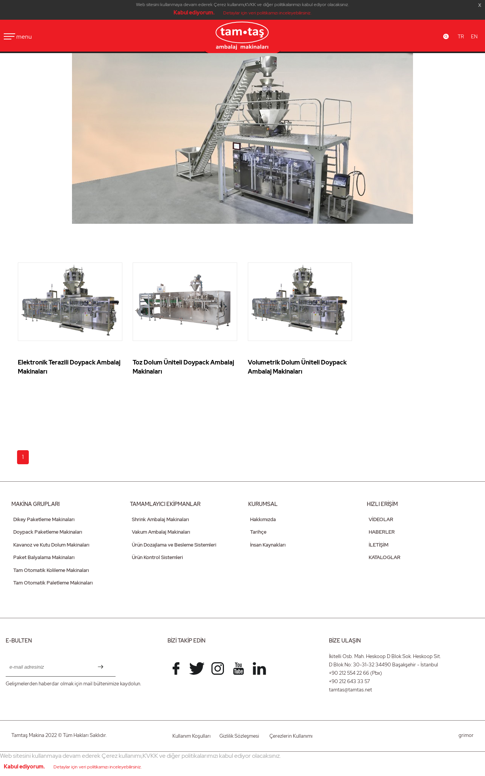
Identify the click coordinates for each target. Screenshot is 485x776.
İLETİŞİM (378, 545)
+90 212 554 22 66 (349, 673)
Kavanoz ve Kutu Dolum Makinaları (51, 545)
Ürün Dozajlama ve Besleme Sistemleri (174, 545)
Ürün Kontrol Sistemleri (157, 557)
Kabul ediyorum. (194, 12)
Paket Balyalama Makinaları (44, 557)
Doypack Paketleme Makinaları (47, 532)
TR (461, 36)
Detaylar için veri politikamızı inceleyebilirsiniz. (267, 13)
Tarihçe (258, 532)
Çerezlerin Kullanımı (291, 736)
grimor (466, 735)
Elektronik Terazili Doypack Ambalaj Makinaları (69, 366)
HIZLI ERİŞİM (382, 504)
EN (474, 36)
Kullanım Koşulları (191, 736)
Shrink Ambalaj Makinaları (160, 519)
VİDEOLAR (381, 519)
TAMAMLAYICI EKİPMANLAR (165, 504)
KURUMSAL (263, 504)
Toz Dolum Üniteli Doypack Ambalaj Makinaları (183, 366)
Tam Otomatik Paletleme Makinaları (53, 583)
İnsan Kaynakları (268, 545)
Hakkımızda (263, 519)
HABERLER (382, 532)
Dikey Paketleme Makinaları (44, 519)
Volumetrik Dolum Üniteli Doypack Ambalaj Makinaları (297, 366)
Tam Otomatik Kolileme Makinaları (51, 570)
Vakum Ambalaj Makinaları (161, 532)
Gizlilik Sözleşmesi (239, 736)
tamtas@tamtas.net (350, 689)
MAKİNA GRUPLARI (35, 504)
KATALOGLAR (385, 557)
